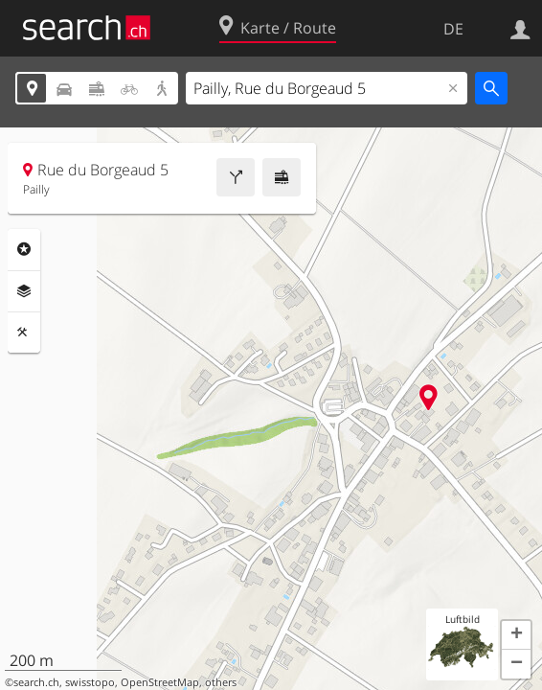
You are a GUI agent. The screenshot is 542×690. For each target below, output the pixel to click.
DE (453, 28)
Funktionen (24, 332)
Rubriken (24, 249)
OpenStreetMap (160, 682)
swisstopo (90, 682)
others (221, 682)
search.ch (36, 682)
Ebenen (24, 291)
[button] (516, 635)
